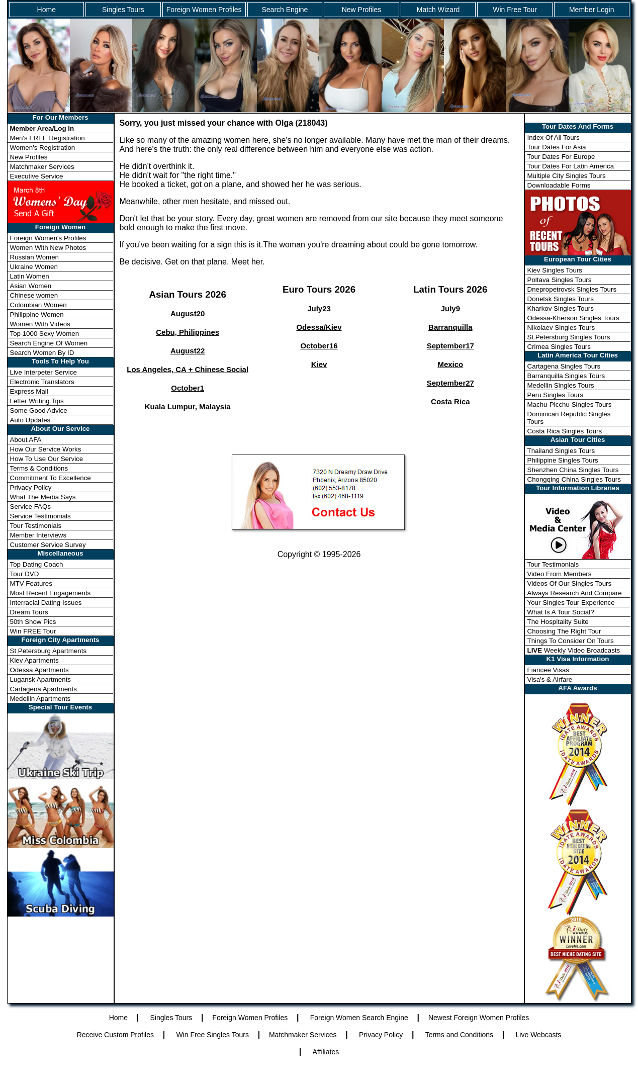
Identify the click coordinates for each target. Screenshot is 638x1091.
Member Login (591, 10)
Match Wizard (438, 10)
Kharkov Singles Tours (560, 308)
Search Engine (284, 10)
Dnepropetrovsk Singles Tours (572, 289)
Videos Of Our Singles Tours (569, 583)
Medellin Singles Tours (560, 385)
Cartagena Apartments (43, 689)
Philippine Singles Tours (562, 460)
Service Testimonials (40, 516)
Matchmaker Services (42, 166)
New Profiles (362, 10)
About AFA (26, 439)
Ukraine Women (34, 266)
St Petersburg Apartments (48, 651)
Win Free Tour (515, 10)
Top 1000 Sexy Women (44, 333)
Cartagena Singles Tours (564, 366)
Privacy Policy (31, 487)
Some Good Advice (38, 410)
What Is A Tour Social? (560, 612)
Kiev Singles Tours (554, 270)
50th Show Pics (33, 621)
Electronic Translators (42, 382)
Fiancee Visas (548, 670)
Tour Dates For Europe (561, 156)
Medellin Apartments (40, 698)
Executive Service (36, 176)
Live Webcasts (539, 1035)
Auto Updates (30, 420)
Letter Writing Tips (37, 401)
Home (46, 10)
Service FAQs (30, 506)
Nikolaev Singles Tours (561, 327)
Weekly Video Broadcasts (573, 650)
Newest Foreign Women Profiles (478, 1018)
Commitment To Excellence (50, 478)
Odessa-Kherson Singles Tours (573, 318)
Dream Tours (29, 612)
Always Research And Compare (574, 593)
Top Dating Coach (36, 564)
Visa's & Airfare (550, 679)
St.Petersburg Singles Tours (568, 337)
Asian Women (31, 286)
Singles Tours (123, 10)
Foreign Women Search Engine (359, 1018)
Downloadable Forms (559, 185)
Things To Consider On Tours (570, 641)
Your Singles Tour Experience (571, 602)
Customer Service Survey (48, 545)
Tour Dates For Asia (556, 147)
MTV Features (31, 583)
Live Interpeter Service (43, 372)
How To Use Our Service (46, 459)
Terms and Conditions (459, 1035)
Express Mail (29, 391)
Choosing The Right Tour (564, 631)
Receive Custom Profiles (115, 1035)
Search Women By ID (42, 352)
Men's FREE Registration (47, 138)
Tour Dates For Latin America (570, 166)
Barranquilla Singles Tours (566, 376)
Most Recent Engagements (50, 593)
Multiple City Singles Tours (566, 175)
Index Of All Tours (553, 137)
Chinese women (34, 295)
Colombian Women (38, 305)
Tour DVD (24, 574)
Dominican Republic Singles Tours (569, 417)
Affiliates (326, 1052)
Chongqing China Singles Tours (574, 479)
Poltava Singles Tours (559, 280)
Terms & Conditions (39, 468)
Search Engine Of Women (49, 343)
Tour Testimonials (36, 525)
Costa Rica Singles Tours (564, 431)
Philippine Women (37, 314)
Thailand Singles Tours (561, 450)
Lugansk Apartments (40, 679)
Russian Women (34, 257)
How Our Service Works (45, 449)
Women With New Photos (48, 247)
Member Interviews (38, 535)
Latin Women (29, 276)
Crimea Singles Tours (559, 346)
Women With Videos (40, 324)
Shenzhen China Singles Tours (573, 470)
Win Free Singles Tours (212, 1035)
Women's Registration (42, 147)
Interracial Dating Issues (46, 602)
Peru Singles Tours (555, 395)
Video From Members (559, 574)
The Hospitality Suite (558, 621)
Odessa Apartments (39, 670)
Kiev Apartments (34, 660)
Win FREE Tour (33, 631)
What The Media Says (43, 497)
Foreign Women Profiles (204, 10)
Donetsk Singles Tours (560, 299)
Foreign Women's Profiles (48, 238)
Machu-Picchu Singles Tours (569, 404)
